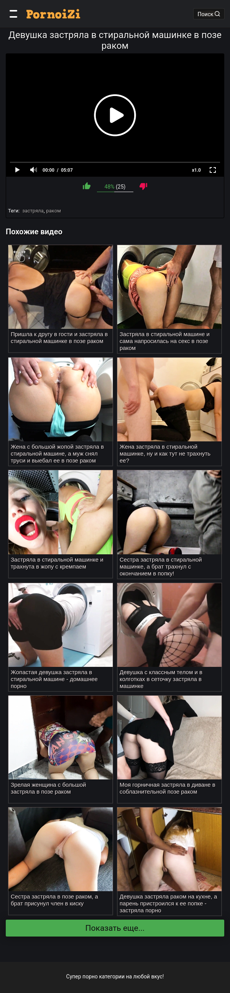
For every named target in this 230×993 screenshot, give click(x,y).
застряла (33, 211)
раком (53, 211)
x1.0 (196, 170)
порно (90, 976)
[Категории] (13, 14)
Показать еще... (115, 928)
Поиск (209, 14)
